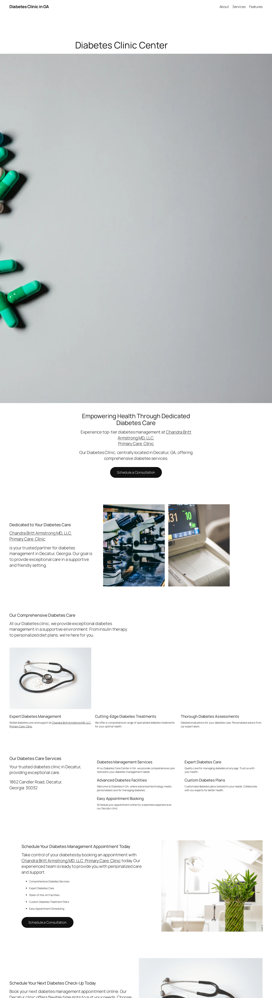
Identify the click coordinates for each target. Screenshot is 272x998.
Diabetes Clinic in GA (29, 6)
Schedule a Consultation (136, 472)
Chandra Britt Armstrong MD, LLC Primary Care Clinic (40, 536)
